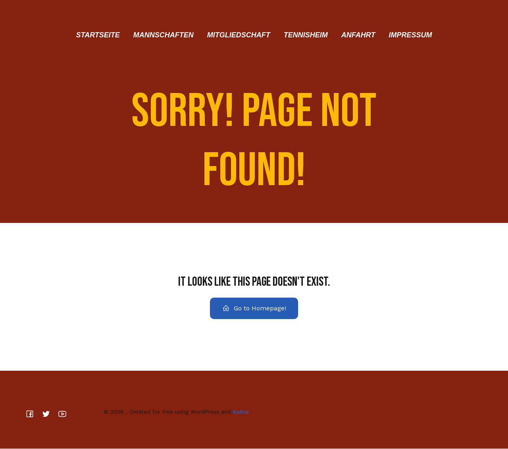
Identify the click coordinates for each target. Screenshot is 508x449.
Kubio (241, 411)
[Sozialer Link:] (33, 414)
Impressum (410, 35)
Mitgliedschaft (238, 35)
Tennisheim (306, 35)
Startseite (97, 35)
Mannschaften (163, 35)
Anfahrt (358, 35)
